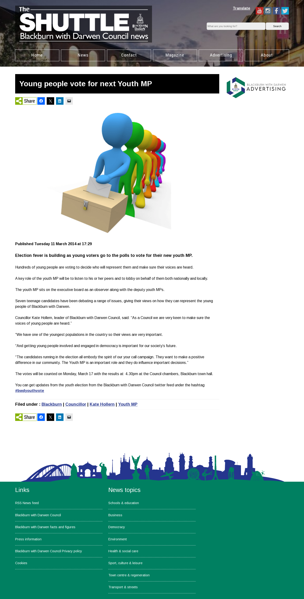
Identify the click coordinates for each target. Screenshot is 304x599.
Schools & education (123, 503)
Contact (129, 55)
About (267, 55)
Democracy (116, 527)
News (83, 55)
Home (37, 55)
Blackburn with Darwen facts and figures (45, 527)
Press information (28, 539)
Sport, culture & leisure (125, 563)
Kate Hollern (102, 404)
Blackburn (52, 404)
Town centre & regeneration (129, 575)
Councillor (75, 404)
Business (115, 515)
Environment (117, 539)
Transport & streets (123, 587)
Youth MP (128, 404)
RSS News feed (27, 503)
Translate (241, 8)
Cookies (21, 563)
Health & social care (123, 551)
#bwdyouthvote (29, 391)
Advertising (221, 55)
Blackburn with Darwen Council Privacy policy (48, 551)
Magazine (175, 55)
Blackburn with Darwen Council (38, 515)
